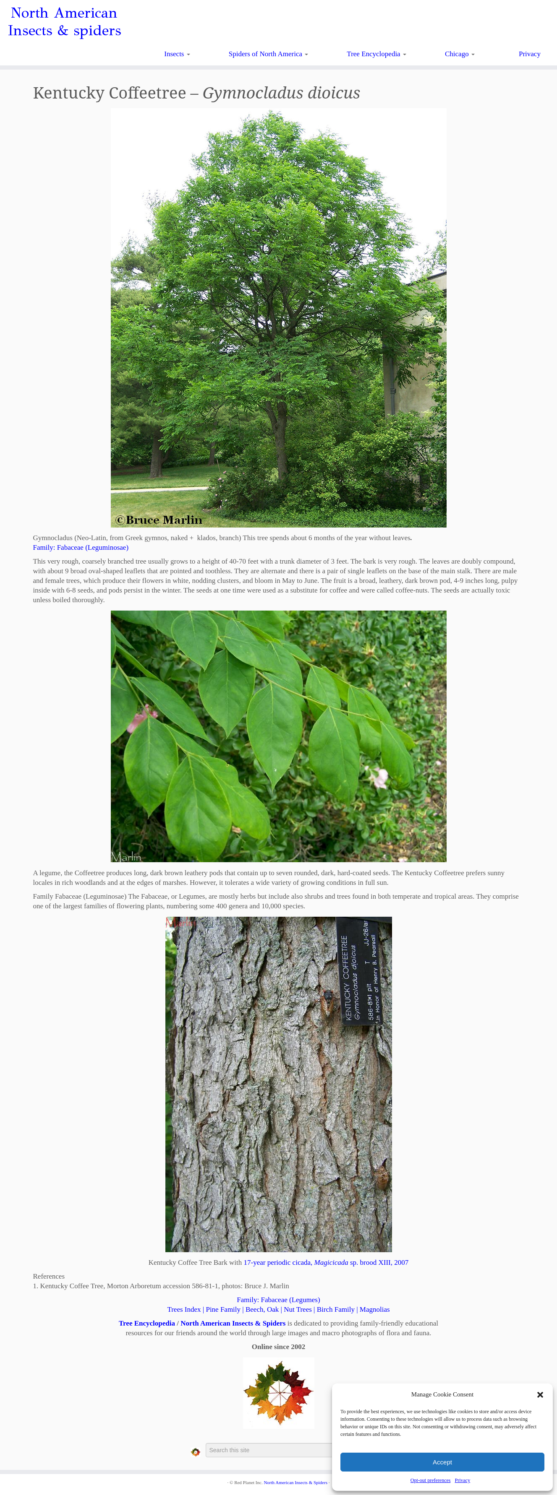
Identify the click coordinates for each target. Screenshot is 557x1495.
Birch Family (336, 1309)
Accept (442, 1462)
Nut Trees (298, 1309)
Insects (177, 54)
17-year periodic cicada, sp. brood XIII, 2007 (326, 1262)
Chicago (460, 54)
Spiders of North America (268, 54)
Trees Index (184, 1309)
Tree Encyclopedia (376, 54)
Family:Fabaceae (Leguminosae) (81, 547)
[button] (540, 1395)
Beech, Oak (262, 1309)
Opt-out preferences (431, 1480)
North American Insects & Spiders (232, 1323)
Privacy (462, 1480)
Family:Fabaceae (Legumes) (278, 1300)
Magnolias (375, 1309)
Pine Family (223, 1309)
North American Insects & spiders (64, 21)
